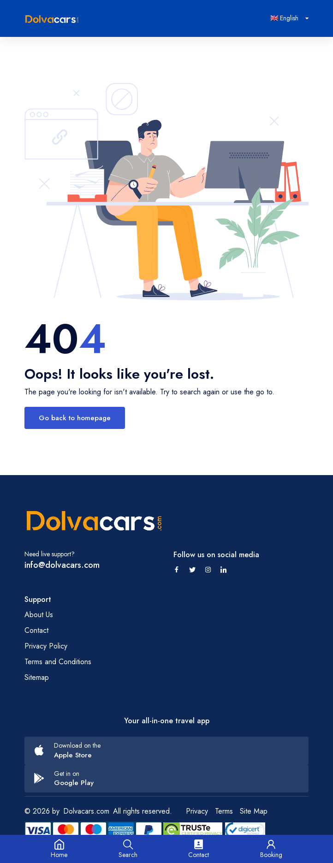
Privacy (197, 811)
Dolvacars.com (86, 811)
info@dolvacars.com (62, 565)
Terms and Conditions (57, 661)
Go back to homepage (75, 418)
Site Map (254, 811)
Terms (224, 811)
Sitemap (36, 677)
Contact (36, 630)
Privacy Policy (45, 646)
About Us (38, 614)
